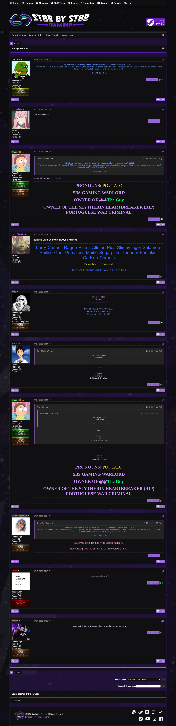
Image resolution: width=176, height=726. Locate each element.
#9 (163, 571)
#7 (163, 400)
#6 (163, 344)
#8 (163, 516)
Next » (19, 43)
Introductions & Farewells (49, 35)
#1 (163, 60)
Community (33, 35)
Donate (116, 3)
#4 (163, 235)
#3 (163, 152)
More (127, 3)
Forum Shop (87, 3)
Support (102, 3)
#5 (163, 292)
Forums (27, 3)
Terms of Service (44, 717)
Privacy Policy (30, 717)
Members (42, 3)
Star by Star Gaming (19, 35)
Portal (14, 3)
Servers (73, 3)
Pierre (14, 343)
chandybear (17, 109)
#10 (162, 621)
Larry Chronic (18, 234)
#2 (163, 110)
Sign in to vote (152, 79)
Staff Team (58, 3)
